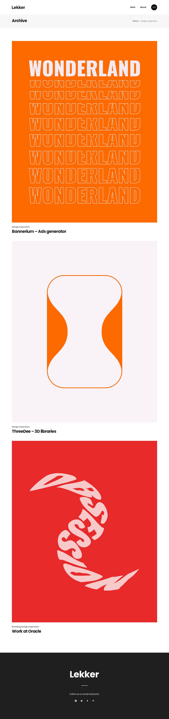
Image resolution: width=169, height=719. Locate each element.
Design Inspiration (21, 227)
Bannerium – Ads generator (39, 231)
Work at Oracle (26, 631)
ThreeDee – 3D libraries (34, 431)
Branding (16, 626)
